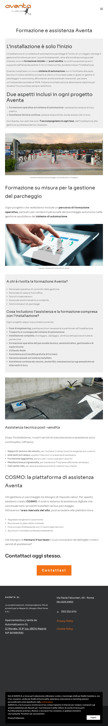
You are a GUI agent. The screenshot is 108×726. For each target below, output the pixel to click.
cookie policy (47, 702)
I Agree (93, 717)
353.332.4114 (68, 611)
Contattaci (54, 570)
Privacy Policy (65, 621)
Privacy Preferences (16, 718)
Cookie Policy (65, 628)
